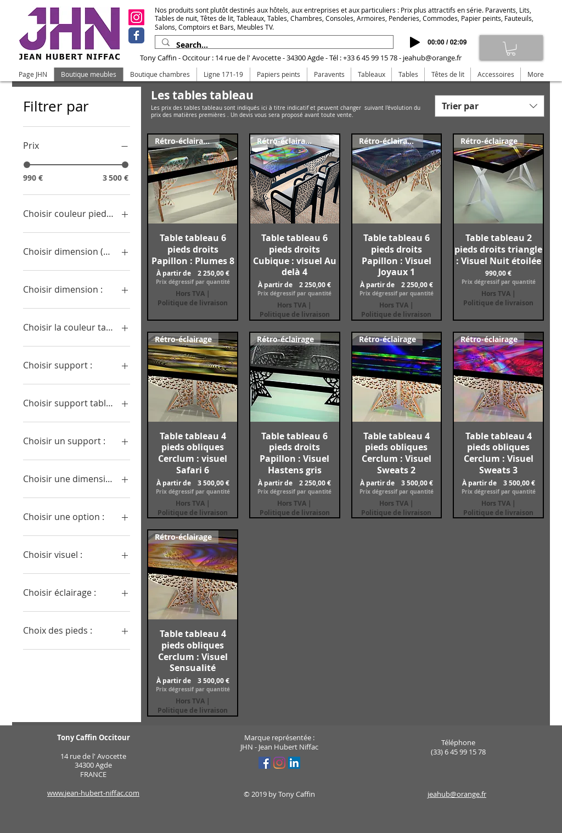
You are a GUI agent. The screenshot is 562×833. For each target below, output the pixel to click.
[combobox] (489, 106)
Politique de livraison (193, 303)
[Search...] (273, 45)
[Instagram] (136, 17)
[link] (511, 48)
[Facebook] (136, 35)
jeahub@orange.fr (432, 58)
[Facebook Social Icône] (264, 763)
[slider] (26, 164)
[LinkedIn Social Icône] (294, 763)
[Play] (415, 42)
